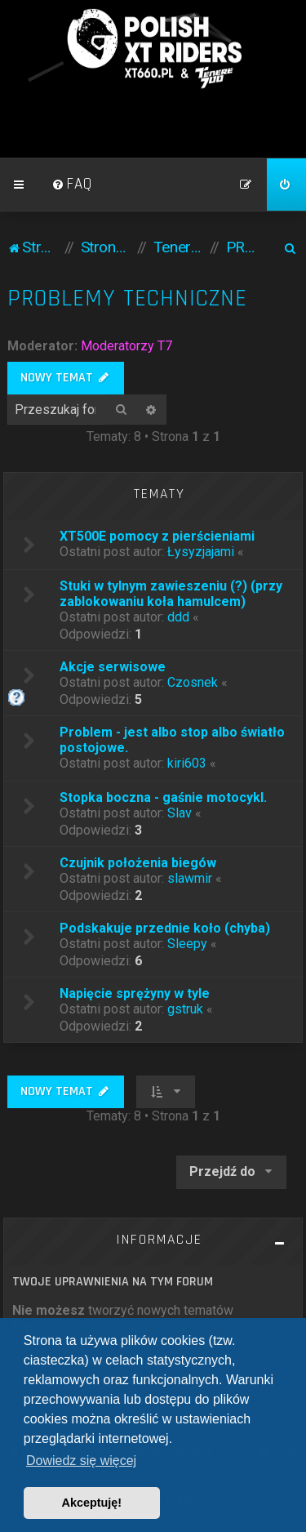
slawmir (189, 878)
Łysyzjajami (200, 551)
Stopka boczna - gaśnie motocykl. (163, 797)
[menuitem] (71, 184)
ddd (178, 617)
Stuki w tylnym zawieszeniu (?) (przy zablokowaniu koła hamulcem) (171, 593)
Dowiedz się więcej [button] (81, 1460)
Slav (179, 813)
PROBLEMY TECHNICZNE (127, 298)
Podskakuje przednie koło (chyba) (165, 928)
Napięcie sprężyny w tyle (135, 993)
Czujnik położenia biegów (138, 863)
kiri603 (186, 763)
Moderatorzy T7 (126, 346)
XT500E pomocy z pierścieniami (157, 536)
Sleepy (187, 943)
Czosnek (192, 682)
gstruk (185, 1009)
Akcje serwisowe (113, 667)
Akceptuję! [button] (92, 1502)
